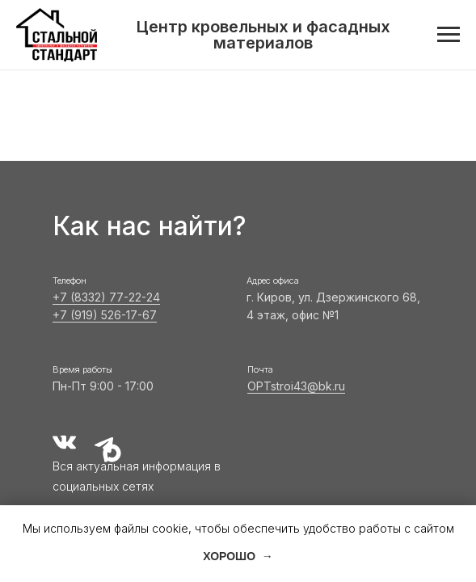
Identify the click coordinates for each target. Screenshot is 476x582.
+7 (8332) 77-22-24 (106, 297)
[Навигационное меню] (448, 35)
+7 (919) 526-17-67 (105, 315)
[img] (64, 442)
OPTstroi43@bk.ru (296, 386)
